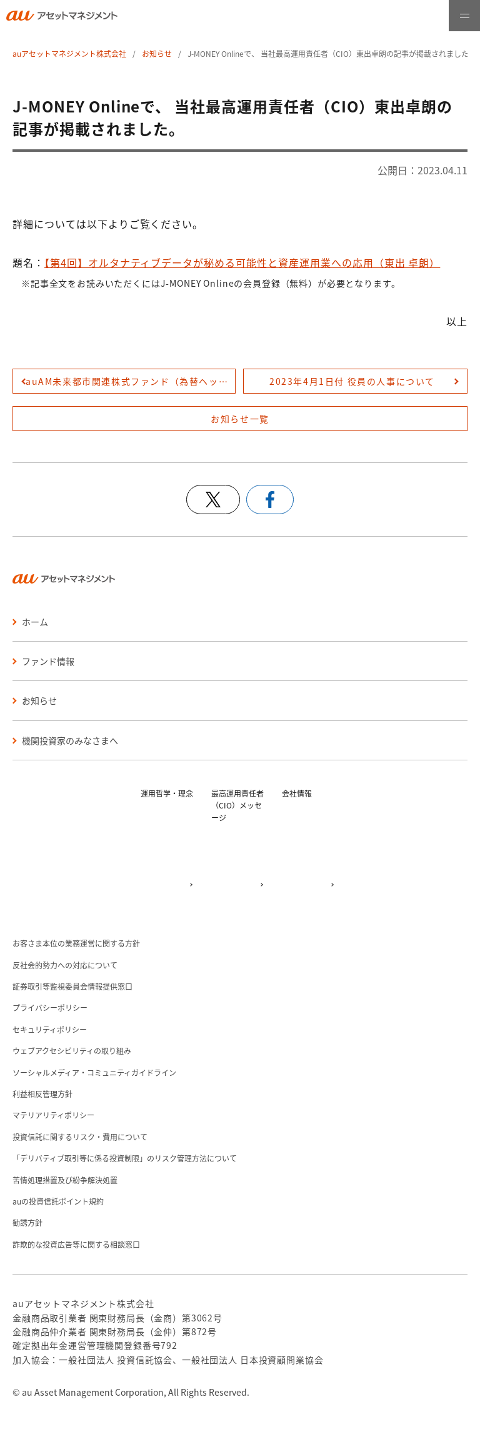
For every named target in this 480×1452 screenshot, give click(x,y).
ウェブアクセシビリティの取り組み (71, 1050)
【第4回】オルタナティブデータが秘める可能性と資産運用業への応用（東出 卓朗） (242, 262)
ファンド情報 (48, 661)
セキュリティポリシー (49, 1029)
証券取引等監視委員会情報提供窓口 (72, 986)
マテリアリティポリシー (53, 1115)
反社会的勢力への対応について (65, 965)
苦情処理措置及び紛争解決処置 (65, 1180)
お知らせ (157, 53)
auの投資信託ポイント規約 (58, 1201)
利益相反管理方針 (42, 1093)
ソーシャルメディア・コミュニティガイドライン (94, 1072)
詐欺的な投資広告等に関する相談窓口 (76, 1244)
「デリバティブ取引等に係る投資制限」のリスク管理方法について (124, 1158)
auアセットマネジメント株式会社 (69, 53)
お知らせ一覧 (240, 418)
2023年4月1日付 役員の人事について (352, 381)
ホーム (35, 621)
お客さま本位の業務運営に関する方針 (76, 943)
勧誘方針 (27, 1222)
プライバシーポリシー (50, 1007)
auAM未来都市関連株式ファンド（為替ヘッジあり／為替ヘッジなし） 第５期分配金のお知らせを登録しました (131, 381)
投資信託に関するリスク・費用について (80, 1136)
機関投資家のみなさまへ (70, 740)
